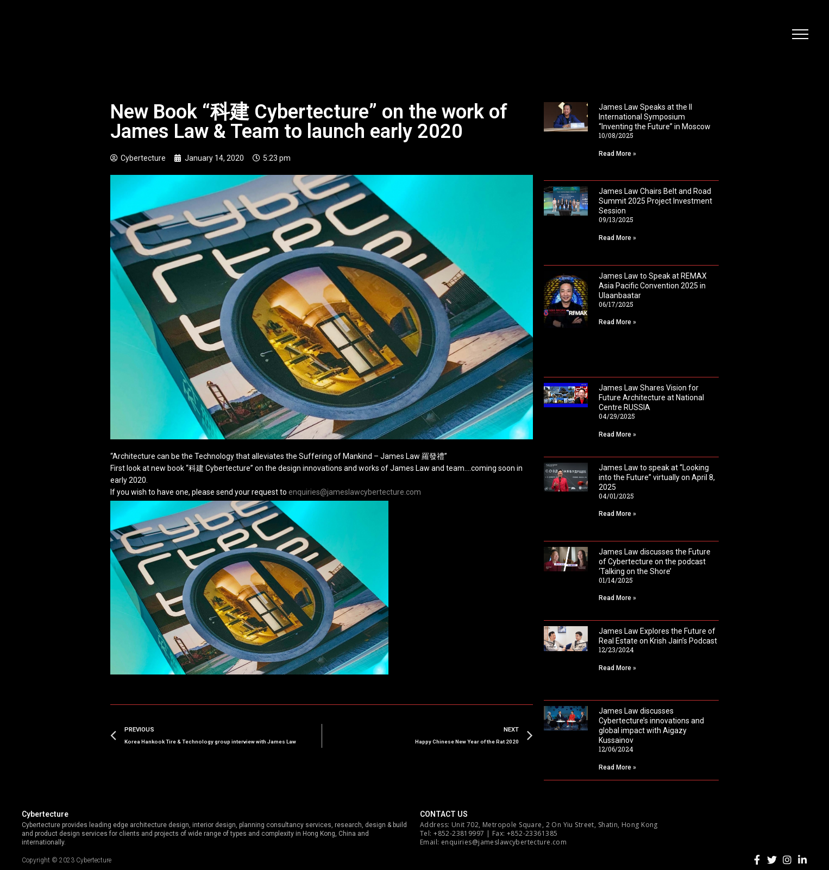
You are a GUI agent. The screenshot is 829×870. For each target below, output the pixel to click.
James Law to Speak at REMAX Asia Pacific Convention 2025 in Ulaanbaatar (653, 286)
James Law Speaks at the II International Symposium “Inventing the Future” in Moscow (655, 117)
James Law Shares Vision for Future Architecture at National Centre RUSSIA (651, 397)
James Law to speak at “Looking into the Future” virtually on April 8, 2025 (657, 477)
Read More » (617, 153)
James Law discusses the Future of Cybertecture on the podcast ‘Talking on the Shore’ (655, 561)
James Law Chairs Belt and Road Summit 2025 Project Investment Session (655, 201)
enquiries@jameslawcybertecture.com (354, 492)
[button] (799, 35)
